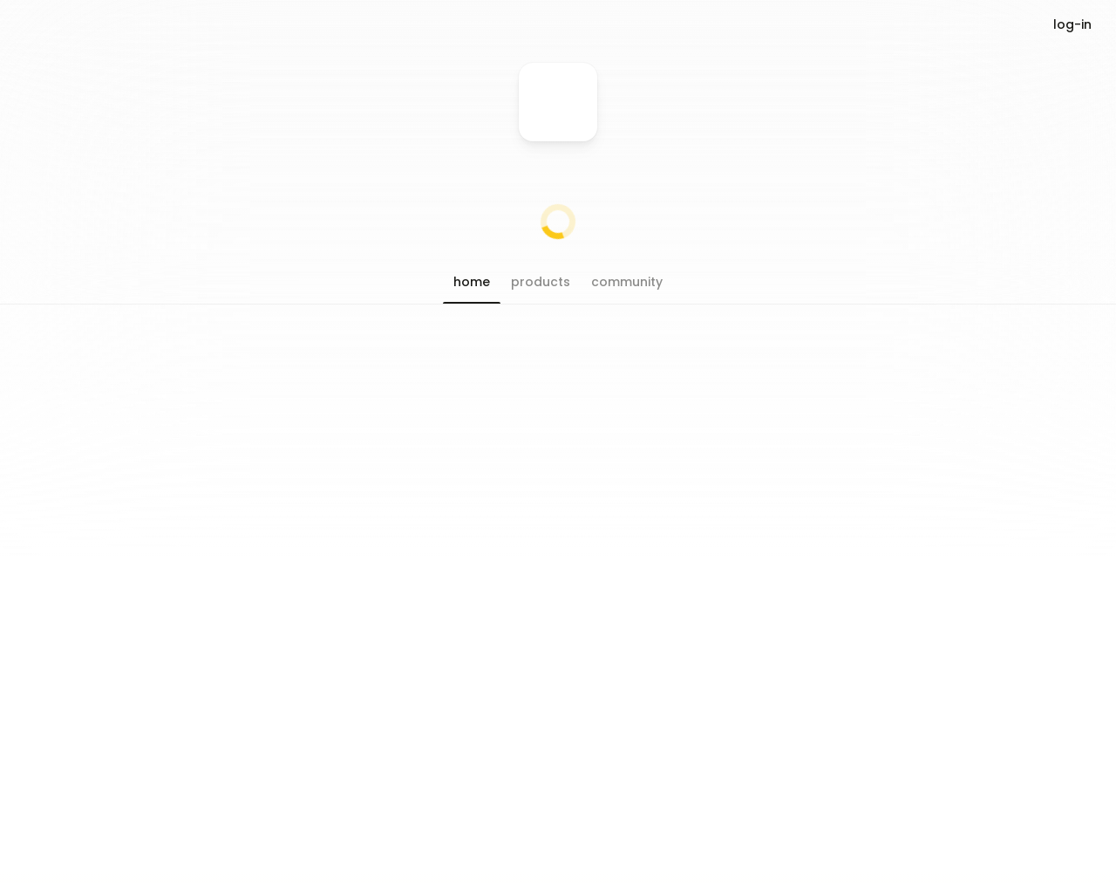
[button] (471, 282)
